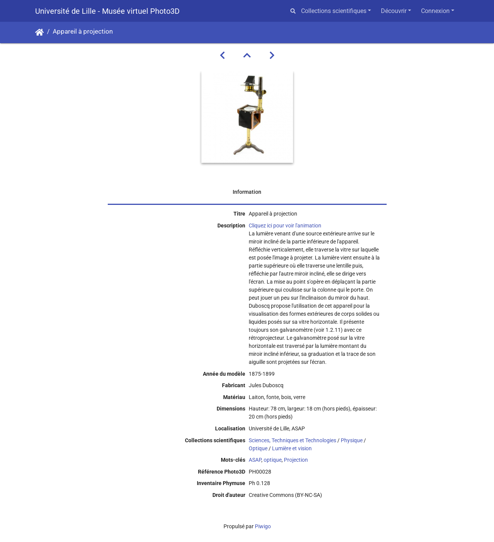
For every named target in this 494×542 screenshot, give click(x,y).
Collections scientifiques (333, 11)
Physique (352, 440)
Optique (258, 448)
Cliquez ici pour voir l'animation (285, 225)
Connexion (435, 11)
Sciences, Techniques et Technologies (292, 440)
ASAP (255, 460)
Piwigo (263, 526)
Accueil (39, 32)
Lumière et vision (292, 448)
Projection (296, 460)
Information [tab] (247, 192)
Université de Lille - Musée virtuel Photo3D (107, 11)
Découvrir (394, 11)
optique (273, 460)
